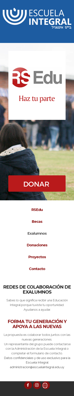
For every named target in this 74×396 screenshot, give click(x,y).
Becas (37, 221)
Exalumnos (37, 233)
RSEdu (37, 210)
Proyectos (37, 257)
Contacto (37, 269)
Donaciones (37, 245)
